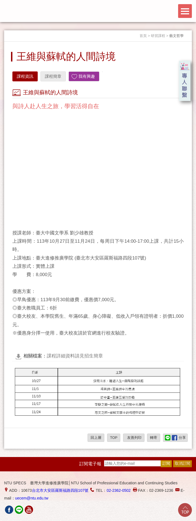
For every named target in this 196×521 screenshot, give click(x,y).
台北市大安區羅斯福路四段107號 (60, 490)
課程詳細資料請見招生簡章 (63, 356)
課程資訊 (25, 76)
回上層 (96, 437)
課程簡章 (53, 76)
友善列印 (133, 437)
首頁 (143, 36)
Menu (185, 11)
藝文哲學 (176, 36)
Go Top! (185, 510)
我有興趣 (86, 76)
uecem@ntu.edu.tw (31, 498)
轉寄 (153, 437)
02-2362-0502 (118, 490)
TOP (114, 437)
